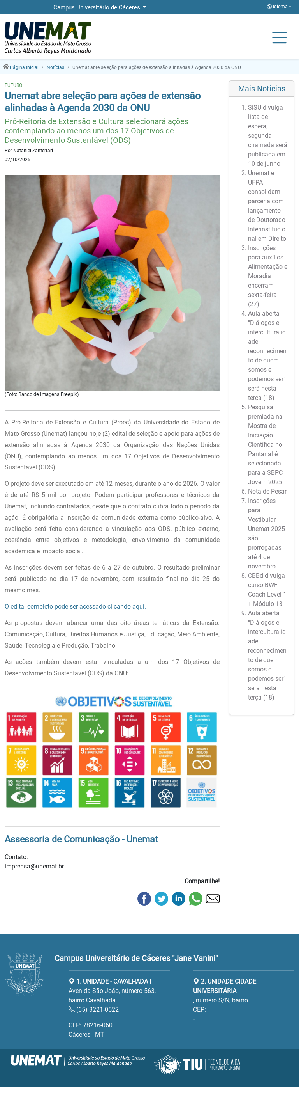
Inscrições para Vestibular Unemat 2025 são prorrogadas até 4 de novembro (266, 533)
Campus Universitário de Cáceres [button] (97, 7)
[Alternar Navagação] (279, 38)
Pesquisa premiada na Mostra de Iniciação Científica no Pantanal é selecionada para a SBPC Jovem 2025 (265, 444)
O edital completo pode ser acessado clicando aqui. (75, 606)
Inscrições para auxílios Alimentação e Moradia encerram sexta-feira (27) (267, 276)
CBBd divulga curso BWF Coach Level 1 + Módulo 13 (267, 589)
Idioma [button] (278, 6)
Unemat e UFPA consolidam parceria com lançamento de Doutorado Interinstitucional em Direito (267, 205)
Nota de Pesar (267, 491)
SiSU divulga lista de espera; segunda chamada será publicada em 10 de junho (267, 135)
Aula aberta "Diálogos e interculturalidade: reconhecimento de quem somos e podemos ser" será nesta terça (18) (267, 355)
